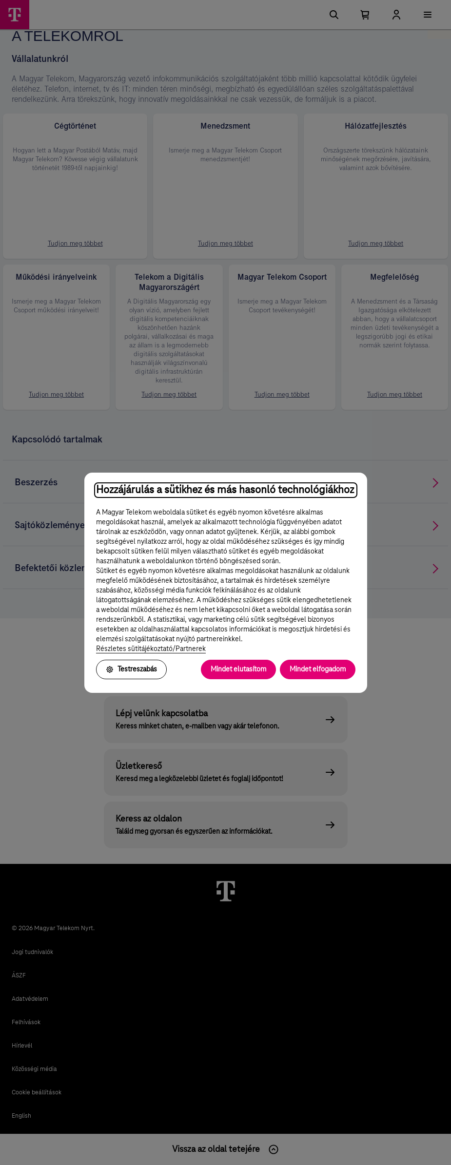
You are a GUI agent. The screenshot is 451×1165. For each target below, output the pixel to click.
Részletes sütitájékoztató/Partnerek (151, 649)
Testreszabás (131, 669)
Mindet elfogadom (318, 669)
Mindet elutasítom (238, 669)
